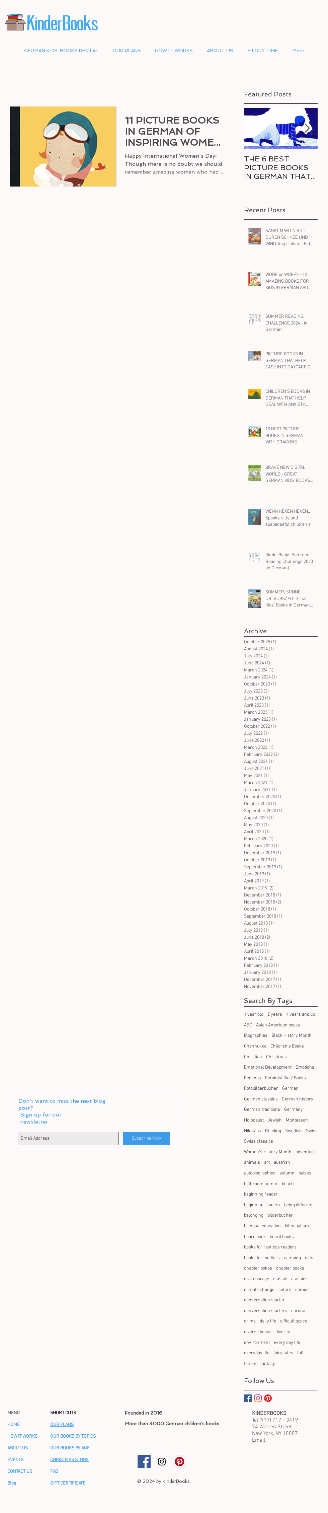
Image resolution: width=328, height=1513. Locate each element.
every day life (287, 1343)
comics (302, 1290)
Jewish (275, 1120)
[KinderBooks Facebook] (144, 1461)
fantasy (267, 1364)
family (250, 1364)
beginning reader (261, 1194)
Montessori (297, 1120)
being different (298, 1205)
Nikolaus (252, 1131)
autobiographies (259, 1173)
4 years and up (300, 1014)
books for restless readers (270, 1247)
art (267, 1162)
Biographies (255, 1035)
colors (284, 1290)
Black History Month (291, 1035)
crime (250, 1321)
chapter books (290, 1268)
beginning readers (262, 1205)
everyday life (256, 1353)
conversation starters (265, 1311)
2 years (274, 1014)
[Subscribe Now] (146, 1138)
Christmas (276, 1057)
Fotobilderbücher (261, 1088)
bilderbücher (280, 1215)
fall (300, 1353)
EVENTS (15, 1460)
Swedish (293, 1131)
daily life (268, 1321)
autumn (287, 1173)
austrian (282, 1162)
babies (305, 1173)
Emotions (305, 1067)
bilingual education (262, 1226)
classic (280, 1279)
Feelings (252, 1078)
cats (309, 1258)
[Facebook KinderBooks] (248, 1398)
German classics (261, 1099)
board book (255, 1237)
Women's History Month (268, 1152)
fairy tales (283, 1353)
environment (257, 1343)
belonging (253, 1215)
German (290, 1088)
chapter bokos (258, 1268)
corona (298, 1311)
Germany (293, 1109)
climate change (259, 1290)
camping (292, 1258)
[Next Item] (307, 128)
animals (252, 1162)
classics (299, 1279)
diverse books (257, 1332)
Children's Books (287, 1046)
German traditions (262, 1109)
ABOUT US (17, 1448)
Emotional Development (268, 1067)
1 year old (253, 1014)
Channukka (255, 1046)
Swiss (312, 1131)
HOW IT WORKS (22, 1436)
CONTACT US (19, 1471)
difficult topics (293, 1321)
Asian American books (278, 1025)
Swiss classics (258, 1141)
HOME (13, 1425)
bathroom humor (261, 1184)
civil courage (256, 1279)
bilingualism (297, 1226)
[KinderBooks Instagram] (161, 1461)
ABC (248, 1025)
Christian (253, 1057)
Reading (273, 1131)
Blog (11, 1483)
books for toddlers (262, 1258)
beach (288, 1184)
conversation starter (264, 1300)
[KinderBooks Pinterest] (268, 1398)
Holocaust (254, 1120)
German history (297, 1099)
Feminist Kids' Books (285, 1078)
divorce (282, 1332)
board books (282, 1237)
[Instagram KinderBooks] (258, 1398)
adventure (306, 1152)
